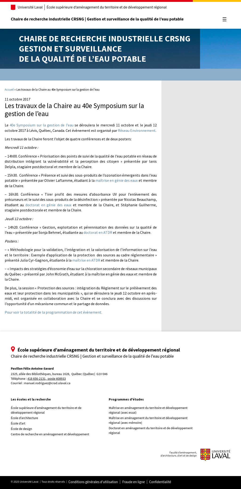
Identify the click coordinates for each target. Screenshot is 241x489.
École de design (21, 429)
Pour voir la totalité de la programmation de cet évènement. (53, 312)
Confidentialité (160, 482)
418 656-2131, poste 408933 (47, 379)
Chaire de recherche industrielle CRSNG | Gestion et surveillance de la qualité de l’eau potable (97, 19)
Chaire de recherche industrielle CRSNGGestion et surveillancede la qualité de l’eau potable (104, 48)
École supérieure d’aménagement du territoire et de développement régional (107, 7)
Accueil (9, 90)
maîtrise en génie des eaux (116, 180)
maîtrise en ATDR (86, 260)
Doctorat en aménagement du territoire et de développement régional (151, 430)
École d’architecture (24, 418)
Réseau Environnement (137, 130)
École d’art (18, 423)
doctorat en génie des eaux (48, 204)
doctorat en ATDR (98, 232)
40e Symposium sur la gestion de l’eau (41, 125)
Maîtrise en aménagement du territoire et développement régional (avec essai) (148, 410)
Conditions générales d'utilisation (93, 482)
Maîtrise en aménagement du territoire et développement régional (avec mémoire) (148, 420)
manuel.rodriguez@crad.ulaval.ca (47, 383)
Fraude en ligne (133, 482)
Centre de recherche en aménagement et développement (50, 434)
